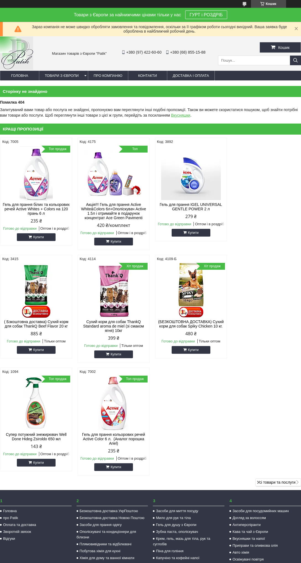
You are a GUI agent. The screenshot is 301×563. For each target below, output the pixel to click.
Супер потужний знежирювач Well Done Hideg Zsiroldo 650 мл (188, 324)
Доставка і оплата (191, 76)
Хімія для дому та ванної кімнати (107, 445)
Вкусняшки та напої (248, 426)
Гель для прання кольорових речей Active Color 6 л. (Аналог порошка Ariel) (265, 326)
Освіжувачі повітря (248, 446)
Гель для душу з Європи (176, 412)
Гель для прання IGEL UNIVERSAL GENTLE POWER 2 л (189, 206)
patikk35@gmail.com (185, 506)
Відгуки (9, 426)
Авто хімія (240, 440)
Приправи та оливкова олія (255, 433)
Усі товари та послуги (276, 369)
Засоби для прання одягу (101, 412)
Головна (19, 76)
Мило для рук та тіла (173, 405)
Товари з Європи (62, 76)
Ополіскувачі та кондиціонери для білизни (106, 421)
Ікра (159, 452)
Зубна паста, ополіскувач (177, 419)
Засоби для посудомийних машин (260, 398)
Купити (38, 237)
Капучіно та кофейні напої (177, 445)
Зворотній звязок (17, 419)
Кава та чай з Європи (250, 419)
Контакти (147, 76)
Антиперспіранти (246, 412)
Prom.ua (176, 553)
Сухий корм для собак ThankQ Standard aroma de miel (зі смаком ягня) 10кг (36, 326)
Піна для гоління (169, 438)
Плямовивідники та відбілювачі (106, 431)
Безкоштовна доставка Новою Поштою (112, 405)
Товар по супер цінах (97, 459)
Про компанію (108, 76)
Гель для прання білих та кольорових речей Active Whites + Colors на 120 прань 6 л (35, 209)
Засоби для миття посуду (177, 398)
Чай (159, 459)
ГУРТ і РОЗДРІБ (206, 14)
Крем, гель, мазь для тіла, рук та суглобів (181, 428)
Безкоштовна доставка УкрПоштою (109, 398)
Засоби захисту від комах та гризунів (263, 453)
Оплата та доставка (19, 412)
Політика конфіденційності (193, 558)
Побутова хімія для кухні (100, 438)
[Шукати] (295, 60)
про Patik (10, 405)
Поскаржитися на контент (151, 558)
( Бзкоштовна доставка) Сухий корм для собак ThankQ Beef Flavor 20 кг (265, 206)
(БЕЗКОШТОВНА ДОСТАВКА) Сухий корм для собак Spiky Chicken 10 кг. (112, 324)
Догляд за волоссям (249, 405)
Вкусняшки (180, 115)
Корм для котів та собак (99, 452)
